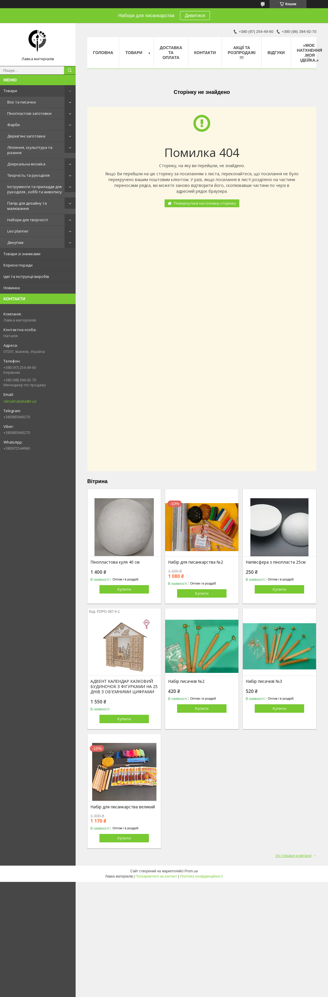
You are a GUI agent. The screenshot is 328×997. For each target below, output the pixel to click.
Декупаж (15, 242)
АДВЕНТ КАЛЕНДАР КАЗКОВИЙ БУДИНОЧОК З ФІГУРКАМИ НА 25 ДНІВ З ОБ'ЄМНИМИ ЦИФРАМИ (124, 686)
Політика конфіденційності (201, 876)
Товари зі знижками (21, 253)
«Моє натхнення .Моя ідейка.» (309, 52)
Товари (10, 90)
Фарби (13, 124)
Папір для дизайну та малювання (27, 206)
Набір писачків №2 (186, 681)
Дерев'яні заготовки (26, 136)
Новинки (11, 287)
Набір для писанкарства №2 (195, 562)
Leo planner (17, 231)
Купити (124, 589)
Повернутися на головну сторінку (205, 203)
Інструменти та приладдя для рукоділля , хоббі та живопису (34, 189)
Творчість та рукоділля (28, 175)
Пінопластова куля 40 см (115, 562)
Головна (103, 52)
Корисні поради (18, 265)
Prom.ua (191, 871)
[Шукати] (70, 70)
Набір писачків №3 (264, 681)
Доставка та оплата (171, 52)
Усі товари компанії (293, 855)
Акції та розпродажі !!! (241, 52)
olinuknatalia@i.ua (19, 401)
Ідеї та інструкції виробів (26, 276)
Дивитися (195, 15)
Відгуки (276, 52)
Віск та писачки (21, 102)
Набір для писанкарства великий (122, 807)
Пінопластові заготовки (29, 113)
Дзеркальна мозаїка (26, 164)
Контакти (205, 52)
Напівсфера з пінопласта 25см (276, 562)
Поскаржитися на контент (156, 876)
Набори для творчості (27, 219)
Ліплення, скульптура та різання (29, 150)
